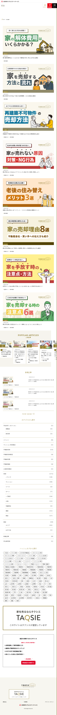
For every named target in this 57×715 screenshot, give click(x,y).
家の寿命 (14, 589)
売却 (5, 474)
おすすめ (8, 530)
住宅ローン (6, 289)
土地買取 (34, 583)
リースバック (27, 561)
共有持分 (7, 581)
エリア (8, 525)
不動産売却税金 (40, 566)
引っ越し (21, 592)
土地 (7, 501)
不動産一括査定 (45, 564)
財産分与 (37, 598)
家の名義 (49, 586)
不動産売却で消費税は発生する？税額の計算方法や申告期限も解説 (6, 352)
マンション (9, 482)
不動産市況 (7, 569)
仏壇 (20, 575)
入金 (51, 578)
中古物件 (7, 575)
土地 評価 (12, 583)
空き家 (6, 598)
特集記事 (6, 536)
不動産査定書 (32, 569)
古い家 (34, 581)
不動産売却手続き (30, 566)
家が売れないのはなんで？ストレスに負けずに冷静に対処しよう (21, 172)
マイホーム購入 (32, 555)
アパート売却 (14, 552)
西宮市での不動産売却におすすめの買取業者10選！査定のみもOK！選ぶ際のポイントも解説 (19, 354)
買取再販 (45, 598)
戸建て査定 (36, 592)
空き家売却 (7, 541)
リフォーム (19, 564)
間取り (6, 600)
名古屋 (40, 581)
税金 (7, 515)
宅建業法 (8, 506)
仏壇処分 (26, 575)
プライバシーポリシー (49, 701)
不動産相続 (7, 464)
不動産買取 (16, 572)
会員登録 (50, 6)
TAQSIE (6, 552)
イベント (6, 440)
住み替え (48, 575)
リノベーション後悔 (9, 564)
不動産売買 (7, 459)
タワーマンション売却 (37, 552)
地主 (40, 583)
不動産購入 (34, 572)
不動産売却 (4, 356)
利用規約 (25, 701)
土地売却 (19, 583)
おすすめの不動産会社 (8, 385)
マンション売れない (9, 558)
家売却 (43, 589)
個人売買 (39, 578)
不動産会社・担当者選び (10, 566)
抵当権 (6, 595)
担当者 (8, 433)
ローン (8, 491)
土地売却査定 (8, 469)
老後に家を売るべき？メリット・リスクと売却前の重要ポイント (21, 210)
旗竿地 (12, 595)
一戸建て (8, 496)
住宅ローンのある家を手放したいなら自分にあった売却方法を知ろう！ (23, 286)
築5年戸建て (29, 598)
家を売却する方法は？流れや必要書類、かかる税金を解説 (19, 96)
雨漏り (18, 600)
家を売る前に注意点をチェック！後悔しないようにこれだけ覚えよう (22, 324)
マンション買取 (8, 561)
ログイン (45, 6)
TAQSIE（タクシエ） (10, 425)
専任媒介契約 (7, 592)
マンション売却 (45, 359)
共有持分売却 (15, 581)
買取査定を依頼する (28, 663)
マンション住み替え (43, 555)
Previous (1, 350)
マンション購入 (18, 561)
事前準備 (14, 575)
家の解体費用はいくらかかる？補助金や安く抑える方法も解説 (20, 58)
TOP (4, 19)
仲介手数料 (34, 575)
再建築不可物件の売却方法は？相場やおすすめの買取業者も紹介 (21, 134)
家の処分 (42, 586)
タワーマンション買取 (9, 555)
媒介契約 (28, 586)
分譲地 (27, 581)
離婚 (12, 600)
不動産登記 (41, 569)
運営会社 (4, 701)
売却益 (21, 586)
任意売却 (41, 575)
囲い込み (47, 581)
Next (55, 350)
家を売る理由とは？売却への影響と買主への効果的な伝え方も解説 (22, 248)
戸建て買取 (44, 592)
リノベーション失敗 (37, 561)
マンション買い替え (42, 558)
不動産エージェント (35, 564)
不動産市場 (49, 566)
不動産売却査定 (8, 454)
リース (8, 487)
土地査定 (26, 583)
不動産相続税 (7, 572)
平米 (15, 592)
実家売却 (35, 586)
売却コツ (7, 586)
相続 (7, 511)
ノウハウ (8, 477)
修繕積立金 (31, 578)
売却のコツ (6, 137)
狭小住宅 (26, 595)
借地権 (45, 578)
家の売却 (7, 19)
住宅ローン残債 (16, 578)
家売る (29, 589)
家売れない (36, 589)
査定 (5, 522)
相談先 (44, 595)
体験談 (8, 429)
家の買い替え (22, 589)
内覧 (22, 581)
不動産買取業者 (25, 572)
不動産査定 (24, 569)
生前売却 (33, 595)
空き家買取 (21, 598)
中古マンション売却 (44, 572)
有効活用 (19, 595)
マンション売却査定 (10, 445)
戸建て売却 (44, 360)
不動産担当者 (15, 569)
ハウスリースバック (21, 555)
